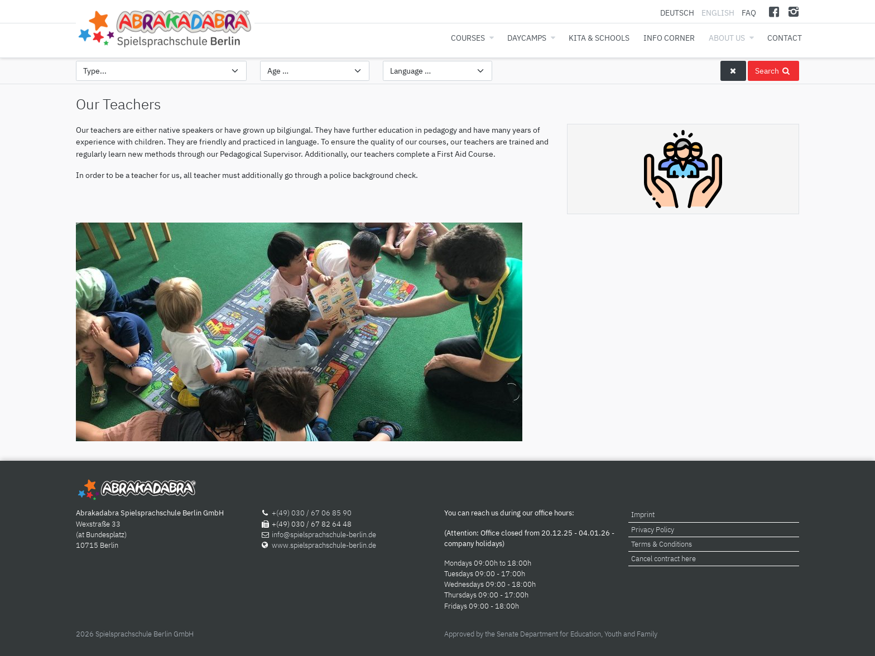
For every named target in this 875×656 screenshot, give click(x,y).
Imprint (643, 514)
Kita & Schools (599, 37)
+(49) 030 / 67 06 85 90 (312, 513)
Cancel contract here (663, 558)
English (717, 12)
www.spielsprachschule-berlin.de (324, 545)
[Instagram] (793, 11)
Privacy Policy (652, 529)
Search (773, 70)
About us (727, 37)
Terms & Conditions (661, 544)
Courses (468, 37)
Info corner (669, 37)
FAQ (749, 12)
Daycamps (526, 37)
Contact (784, 37)
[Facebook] (774, 11)
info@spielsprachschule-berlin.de (324, 534)
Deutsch (678, 12)
